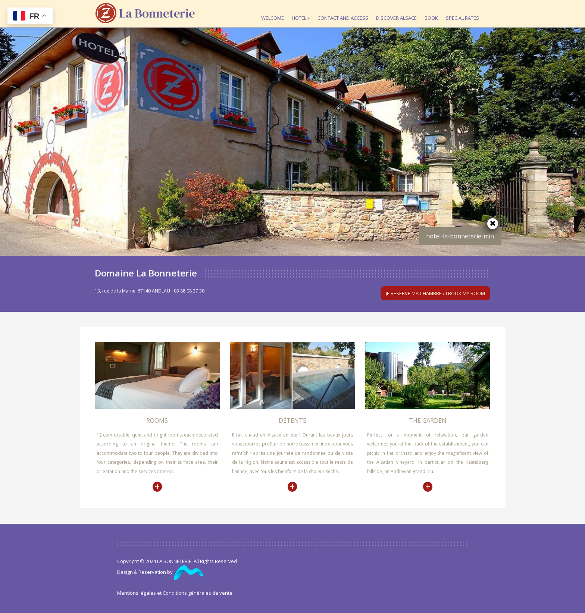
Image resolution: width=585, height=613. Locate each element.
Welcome (274, 10)
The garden (428, 420)
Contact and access (344, 10)
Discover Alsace (398, 10)
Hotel (302, 10)
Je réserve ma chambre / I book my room (435, 293)
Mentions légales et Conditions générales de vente (174, 592)
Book (433, 10)
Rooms (157, 420)
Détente (292, 420)
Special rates (464, 10)
